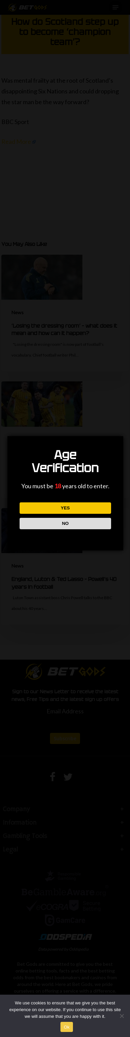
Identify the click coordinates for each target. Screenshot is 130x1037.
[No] (121, 1015)
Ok (67, 1027)
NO (65, 523)
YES (65, 507)
